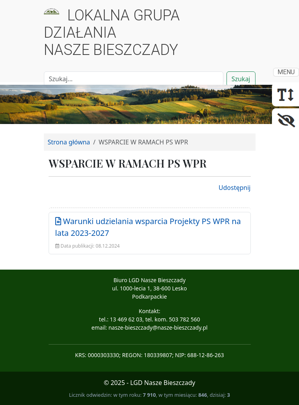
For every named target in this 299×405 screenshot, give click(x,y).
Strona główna (69, 142)
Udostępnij (235, 187)
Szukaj (241, 79)
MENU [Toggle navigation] (286, 72)
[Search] (133, 78)
